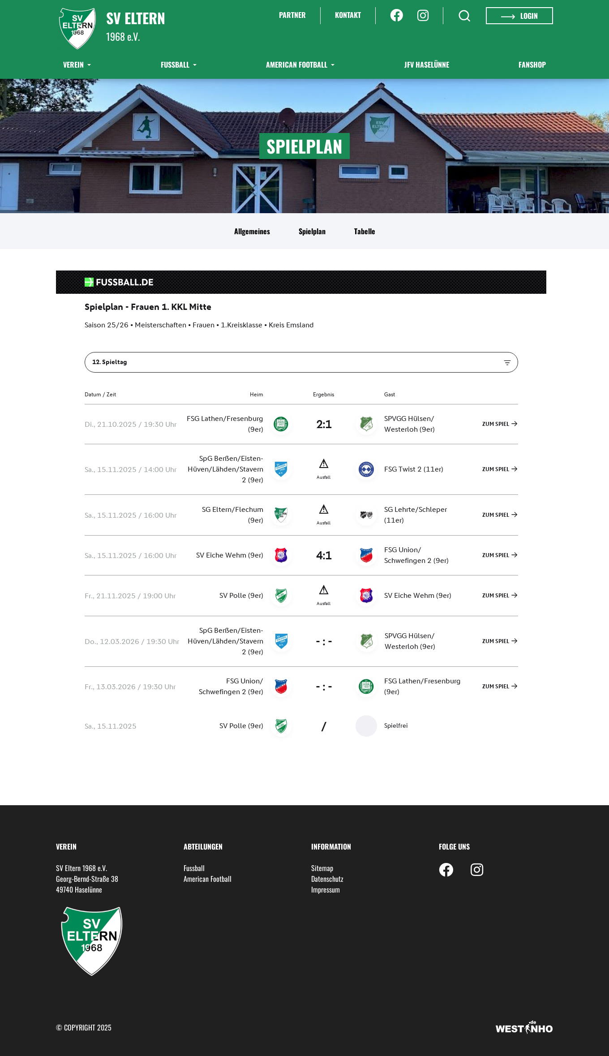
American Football (297, 64)
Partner (292, 14)
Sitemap (322, 868)
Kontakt (348, 14)
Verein (74, 64)
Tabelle (364, 231)
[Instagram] (423, 15)
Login (519, 15)
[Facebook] (396, 15)
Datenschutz (327, 878)
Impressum (325, 889)
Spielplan (312, 231)
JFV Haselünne (426, 64)
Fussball (194, 868)
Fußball (176, 64)
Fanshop (532, 64)
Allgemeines (252, 231)
